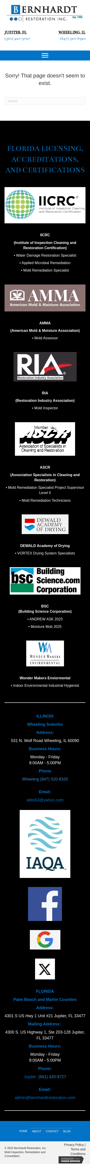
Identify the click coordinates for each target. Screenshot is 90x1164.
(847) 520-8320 (72, 38)
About (36, 1131)
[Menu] (45, 55)
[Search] (45, 101)
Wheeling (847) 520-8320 (45, 779)
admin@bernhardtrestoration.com (45, 1097)
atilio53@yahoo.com (44, 800)
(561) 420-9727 (17, 38)
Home (23, 1131)
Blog (67, 1131)
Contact (52, 1131)
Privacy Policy (74, 1145)
